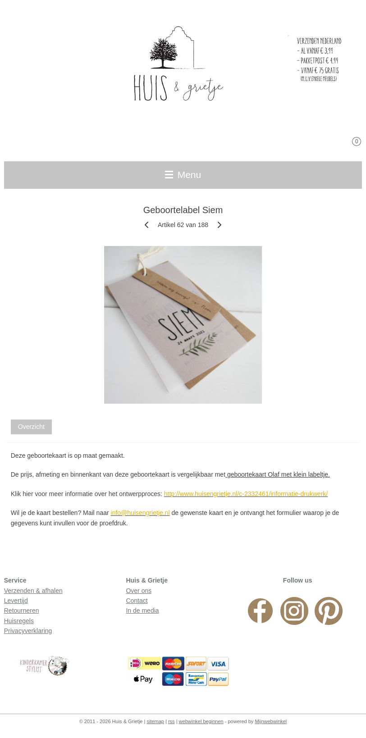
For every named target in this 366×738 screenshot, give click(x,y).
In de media (142, 610)
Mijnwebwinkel (271, 721)
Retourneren (21, 610)
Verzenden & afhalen (33, 590)
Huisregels (19, 620)
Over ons (138, 590)
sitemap (155, 721)
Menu (183, 174)
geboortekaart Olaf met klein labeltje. (277, 474)
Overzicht (31, 426)
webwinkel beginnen (201, 721)
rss (171, 721)
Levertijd (16, 600)
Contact (136, 600)
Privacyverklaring (28, 630)
